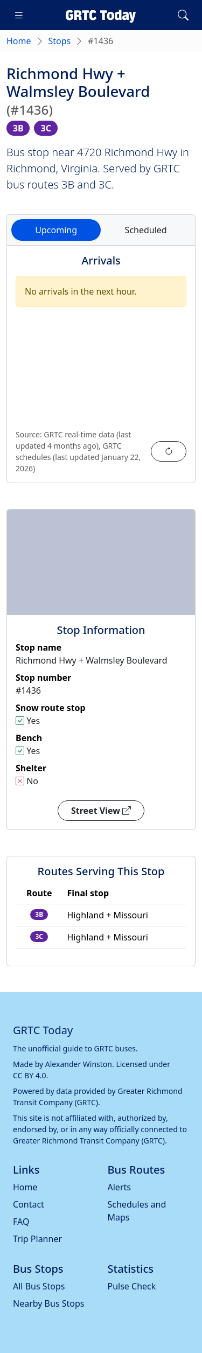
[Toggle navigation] (18, 15)
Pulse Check (132, 1286)
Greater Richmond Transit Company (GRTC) (89, 1140)
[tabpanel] (101, 370)
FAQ (21, 1222)
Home (18, 41)
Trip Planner (37, 1239)
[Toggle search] (183, 15)
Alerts (119, 1187)
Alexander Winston (78, 1064)
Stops (59, 41)
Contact (28, 1204)
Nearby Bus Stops (48, 1303)
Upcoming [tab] (56, 230)
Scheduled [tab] (146, 230)
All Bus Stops (39, 1286)
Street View (101, 811)
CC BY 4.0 (29, 1075)
